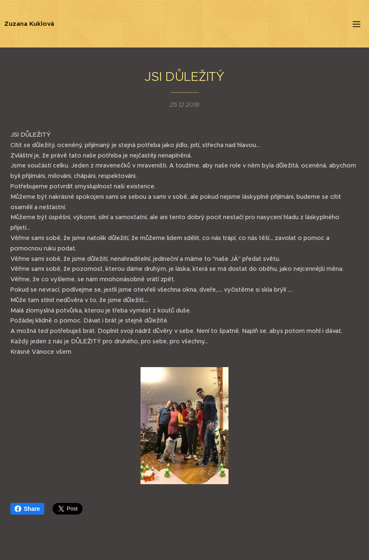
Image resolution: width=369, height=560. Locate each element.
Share (27, 508)
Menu (356, 24)
